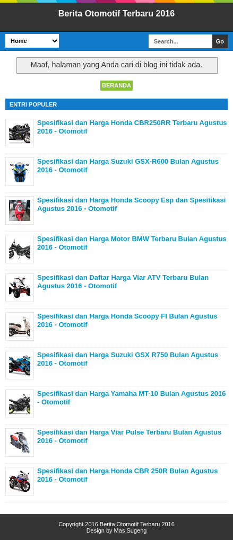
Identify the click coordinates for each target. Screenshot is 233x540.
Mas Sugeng (130, 530)
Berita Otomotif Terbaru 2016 (116, 13)
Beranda (116, 85)
